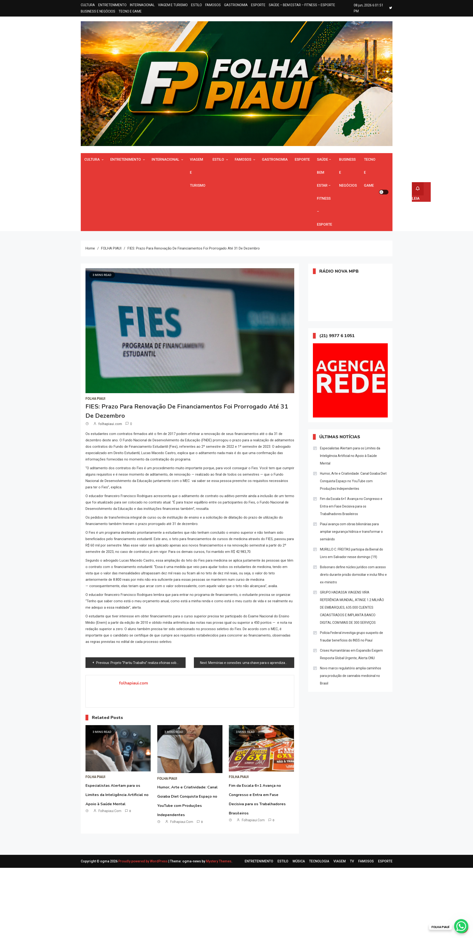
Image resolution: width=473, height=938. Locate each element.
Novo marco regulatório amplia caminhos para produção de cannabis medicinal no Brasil (350, 675)
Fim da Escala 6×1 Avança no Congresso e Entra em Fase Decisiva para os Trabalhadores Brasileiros (351, 506)
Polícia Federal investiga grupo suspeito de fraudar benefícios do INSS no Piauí (351, 636)
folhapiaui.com (110, 424)
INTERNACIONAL (142, 5)
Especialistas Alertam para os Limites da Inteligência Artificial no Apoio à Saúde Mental (117, 795)
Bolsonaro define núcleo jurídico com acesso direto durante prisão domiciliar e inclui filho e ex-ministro (353, 574)
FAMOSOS (213, 5)
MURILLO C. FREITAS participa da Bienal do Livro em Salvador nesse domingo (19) (351, 553)
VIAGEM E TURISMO (173, 5)
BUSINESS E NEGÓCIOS (98, 11)
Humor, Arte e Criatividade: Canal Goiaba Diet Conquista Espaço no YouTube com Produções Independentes (353, 481)
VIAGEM (339, 861)
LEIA (418, 191)
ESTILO (196, 5)
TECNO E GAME (130, 11)
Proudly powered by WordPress (143, 861)
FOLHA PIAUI (95, 398)
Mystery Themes (218, 861)
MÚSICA (299, 861)
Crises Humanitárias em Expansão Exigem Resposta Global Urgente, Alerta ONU (351, 654)
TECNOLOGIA (319, 861)
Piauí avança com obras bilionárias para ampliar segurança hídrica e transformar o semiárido (351, 531)
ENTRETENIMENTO (112, 5)
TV (352, 861)
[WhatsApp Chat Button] (461, 926)
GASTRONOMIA (236, 5)
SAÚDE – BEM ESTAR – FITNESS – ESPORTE (302, 5)
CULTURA (88, 5)
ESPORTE (258, 5)
